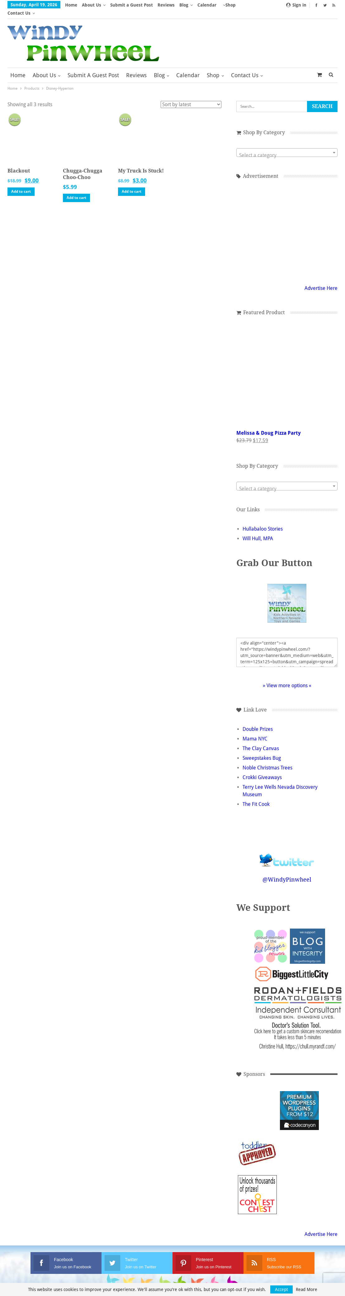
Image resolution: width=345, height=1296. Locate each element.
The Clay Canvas (261, 740)
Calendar (206, 4)
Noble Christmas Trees (267, 760)
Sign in (296, 4)
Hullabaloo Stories (263, 521)
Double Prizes (258, 721)
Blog (183, 4)
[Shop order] (191, 96)
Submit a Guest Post (131, 4)
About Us (91, 4)
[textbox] (287, 147)
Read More (306, 1289)
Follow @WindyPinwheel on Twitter (287, 848)
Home (71, 4)
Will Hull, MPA (258, 530)
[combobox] (287, 144)
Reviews (166, 4)
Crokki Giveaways (262, 769)
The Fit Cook (256, 796)
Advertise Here (321, 280)
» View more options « (287, 677)
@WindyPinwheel (286, 871)
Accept (281, 1289)
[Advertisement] (287, 223)
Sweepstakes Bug (262, 750)
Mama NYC (255, 731)
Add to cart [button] (21, 183)
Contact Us (244, 67)
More (228, 4)
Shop (213, 67)
